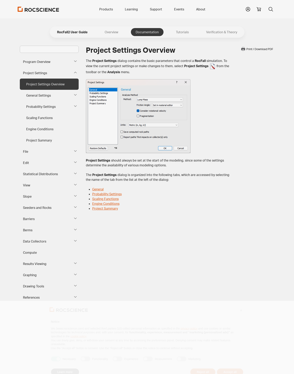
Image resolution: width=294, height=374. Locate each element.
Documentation (147, 32)
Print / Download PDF (257, 48)
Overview (111, 32)
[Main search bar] (49, 49)
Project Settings (35, 73)
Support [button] (156, 9)
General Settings (38, 95)
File (25, 152)
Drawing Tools (33, 286)
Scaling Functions (39, 118)
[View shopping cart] (259, 9)
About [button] (200, 9)
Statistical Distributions (40, 174)
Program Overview (36, 62)
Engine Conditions (39, 129)
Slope (27, 196)
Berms (27, 230)
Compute (30, 253)
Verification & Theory (221, 32)
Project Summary (39, 140)
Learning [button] (131, 9)
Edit (26, 163)
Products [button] (106, 9)
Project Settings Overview (45, 84)
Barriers (29, 219)
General (98, 189)
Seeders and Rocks (37, 208)
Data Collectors (34, 241)
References (31, 297)
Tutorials (182, 32)
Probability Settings (41, 107)
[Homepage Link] (38, 9)
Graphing (30, 275)
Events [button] (179, 9)
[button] (248, 9)
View (26, 185)
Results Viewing (34, 264)
